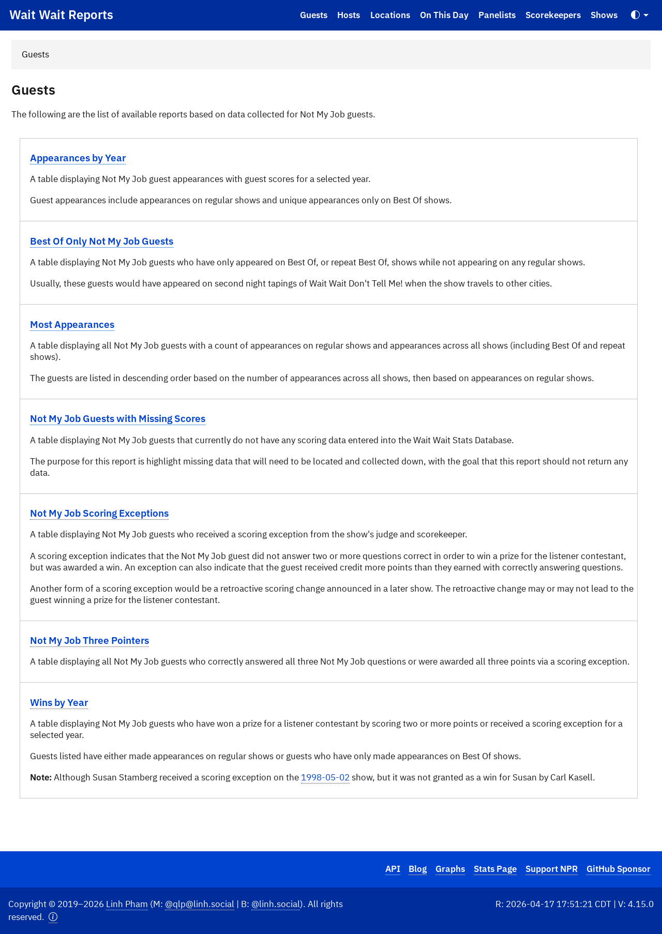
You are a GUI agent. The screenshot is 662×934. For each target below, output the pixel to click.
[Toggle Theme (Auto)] (640, 15)
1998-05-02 (325, 777)
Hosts (348, 15)
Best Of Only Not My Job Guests (101, 240)
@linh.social (275, 904)
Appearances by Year (78, 157)
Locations (390, 15)
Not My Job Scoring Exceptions (99, 512)
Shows (604, 15)
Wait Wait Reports (61, 14)
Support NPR (551, 869)
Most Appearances (72, 324)
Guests (313, 15)
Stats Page (495, 869)
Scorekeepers (553, 15)
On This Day (444, 15)
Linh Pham (127, 904)
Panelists (497, 15)
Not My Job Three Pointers (89, 640)
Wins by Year (59, 702)
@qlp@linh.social (199, 904)
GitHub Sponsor (618, 869)
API (392, 869)
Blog (418, 869)
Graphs (450, 869)
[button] (53, 917)
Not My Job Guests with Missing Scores (117, 418)
